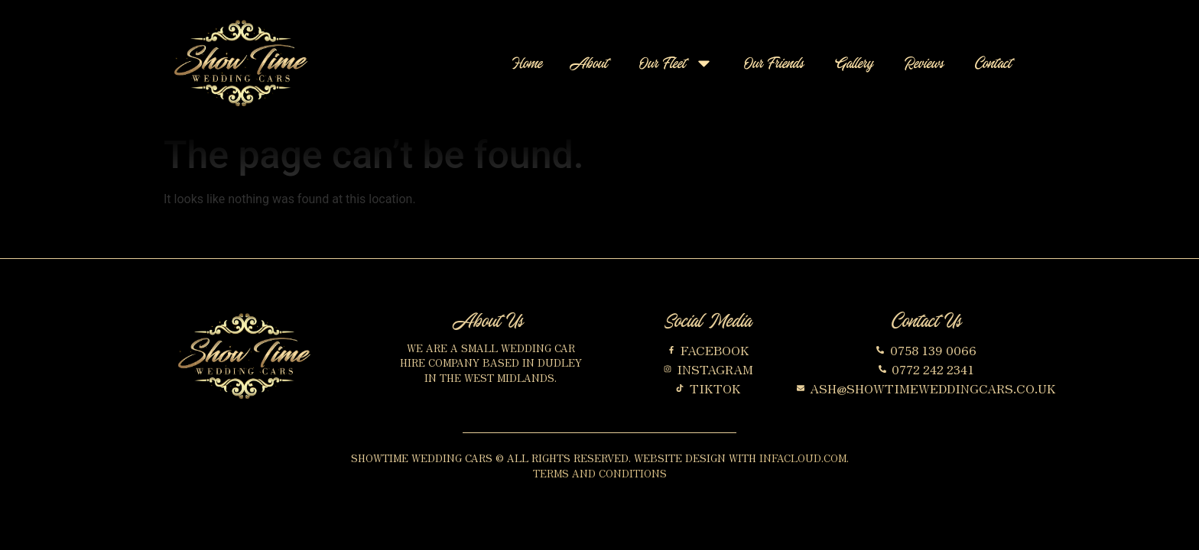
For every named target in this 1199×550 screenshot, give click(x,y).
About (591, 63)
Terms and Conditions (600, 473)
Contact (993, 63)
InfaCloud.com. (804, 458)
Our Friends (774, 63)
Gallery (854, 63)
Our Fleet (676, 63)
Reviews (924, 63)
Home (527, 63)
